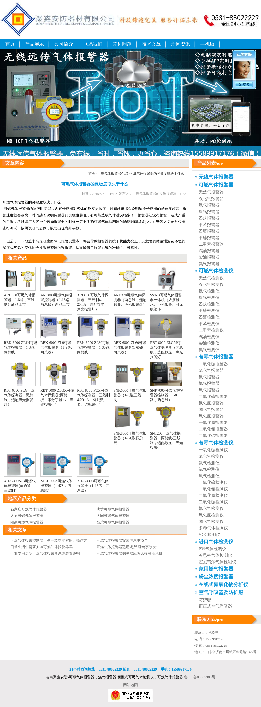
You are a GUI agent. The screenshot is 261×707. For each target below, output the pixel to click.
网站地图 (130, 685)
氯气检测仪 (209, 469)
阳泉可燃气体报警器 (26, 522)
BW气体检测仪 (212, 549)
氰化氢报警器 (211, 403)
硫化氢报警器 (211, 370)
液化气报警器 (211, 198)
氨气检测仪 (209, 349)
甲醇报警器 (209, 237)
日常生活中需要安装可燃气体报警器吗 (41, 547)
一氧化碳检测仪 (213, 450)
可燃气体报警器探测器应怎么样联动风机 (129, 553)
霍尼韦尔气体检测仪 (217, 562)
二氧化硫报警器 (213, 396)
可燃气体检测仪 (216, 270)
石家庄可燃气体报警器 (28, 509)
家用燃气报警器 (216, 569)
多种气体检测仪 (213, 528)
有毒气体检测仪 (216, 442)
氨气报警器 (209, 263)
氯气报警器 (209, 383)
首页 (10, 44)
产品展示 (34, 44)
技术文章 (151, 44)
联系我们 (93, 44)
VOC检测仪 (209, 534)
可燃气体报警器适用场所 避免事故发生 (128, 547)
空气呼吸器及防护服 (221, 592)
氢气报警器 (209, 205)
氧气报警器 (209, 390)
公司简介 (63, 44)
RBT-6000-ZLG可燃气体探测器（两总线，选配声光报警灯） (20, 395)
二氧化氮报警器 (213, 429)
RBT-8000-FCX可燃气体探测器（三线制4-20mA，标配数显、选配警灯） (93, 395)
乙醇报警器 (209, 231)
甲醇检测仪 (209, 310)
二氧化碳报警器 (213, 435)
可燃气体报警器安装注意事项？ (122, 540)
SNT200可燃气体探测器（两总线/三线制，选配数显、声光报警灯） (166, 438)
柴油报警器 (209, 257)
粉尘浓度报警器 (216, 576)
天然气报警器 (211, 192)
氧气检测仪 (209, 476)
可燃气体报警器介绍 (112, 174)
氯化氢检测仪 (211, 515)
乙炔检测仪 (209, 304)
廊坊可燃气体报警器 (113, 509)
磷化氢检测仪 (211, 521)
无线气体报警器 (216, 177)
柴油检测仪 (209, 343)
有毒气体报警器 (216, 356)
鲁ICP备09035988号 (199, 677)
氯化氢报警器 (211, 416)
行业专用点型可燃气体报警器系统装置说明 (45, 553)
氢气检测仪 (209, 291)
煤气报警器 (209, 211)
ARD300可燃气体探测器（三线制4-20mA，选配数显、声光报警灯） (93, 300)
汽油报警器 (209, 250)
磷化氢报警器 (211, 409)
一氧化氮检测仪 (213, 489)
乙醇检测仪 (209, 317)
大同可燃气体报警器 (113, 516)
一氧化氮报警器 (213, 422)
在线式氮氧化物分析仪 (223, 584)
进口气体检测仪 (216, 541)
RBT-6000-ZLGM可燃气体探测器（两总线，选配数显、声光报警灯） (166, 347)
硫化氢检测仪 (211, 456)
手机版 (207, 44)
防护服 (205, 599)
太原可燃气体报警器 (26, 516)
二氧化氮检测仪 (213, 495)
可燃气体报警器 (15, 202)
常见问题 (122, 44)
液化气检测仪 (211, 284)
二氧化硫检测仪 (213, 482)
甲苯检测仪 (209, 323)
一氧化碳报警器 (213, 364)
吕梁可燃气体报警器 (113, 522)
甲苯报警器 (209, 224)
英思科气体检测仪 (215, 555)
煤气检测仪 (209, 297)
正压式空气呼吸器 (215, 606)
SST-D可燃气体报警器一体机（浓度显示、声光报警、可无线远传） (166, 300)
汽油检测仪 (209, 336)
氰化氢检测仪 (211, 508)
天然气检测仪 (211, 278)
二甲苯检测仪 (211, 330)
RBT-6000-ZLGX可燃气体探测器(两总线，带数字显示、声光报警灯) (57, 395)
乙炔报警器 (209, 218)
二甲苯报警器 (211, 244)
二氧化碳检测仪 (213, 502)
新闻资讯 (180, 44)
